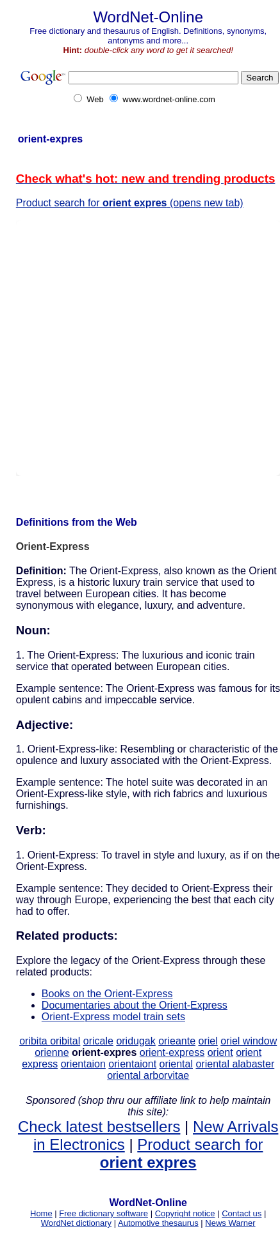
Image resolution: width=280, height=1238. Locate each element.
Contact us (241, 1213)
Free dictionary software (103, 1213)
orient (220, 1052)
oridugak (135, 1040)
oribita (34, 1040)
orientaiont (132, 1063)
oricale (98, 1040)
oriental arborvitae (148, 1075)
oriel (207, 1040)
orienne (52, 1052)
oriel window (248, 1040)
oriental (176, 1063)
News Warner (230, 1223)
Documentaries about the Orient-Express (134, 1005)
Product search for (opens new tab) (129, 202)
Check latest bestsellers (99, 1126)
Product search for (181, 1153)
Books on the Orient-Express (107, 993)
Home (41, 1213)
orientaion (83, 1063)
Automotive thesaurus (158, 1223)
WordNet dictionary (76, 1223)
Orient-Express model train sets (113, 1016)
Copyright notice (185, 1213)
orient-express (172, 1052)
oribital (65, 1040)
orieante (176, 1040)
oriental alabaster (234, 1063)
